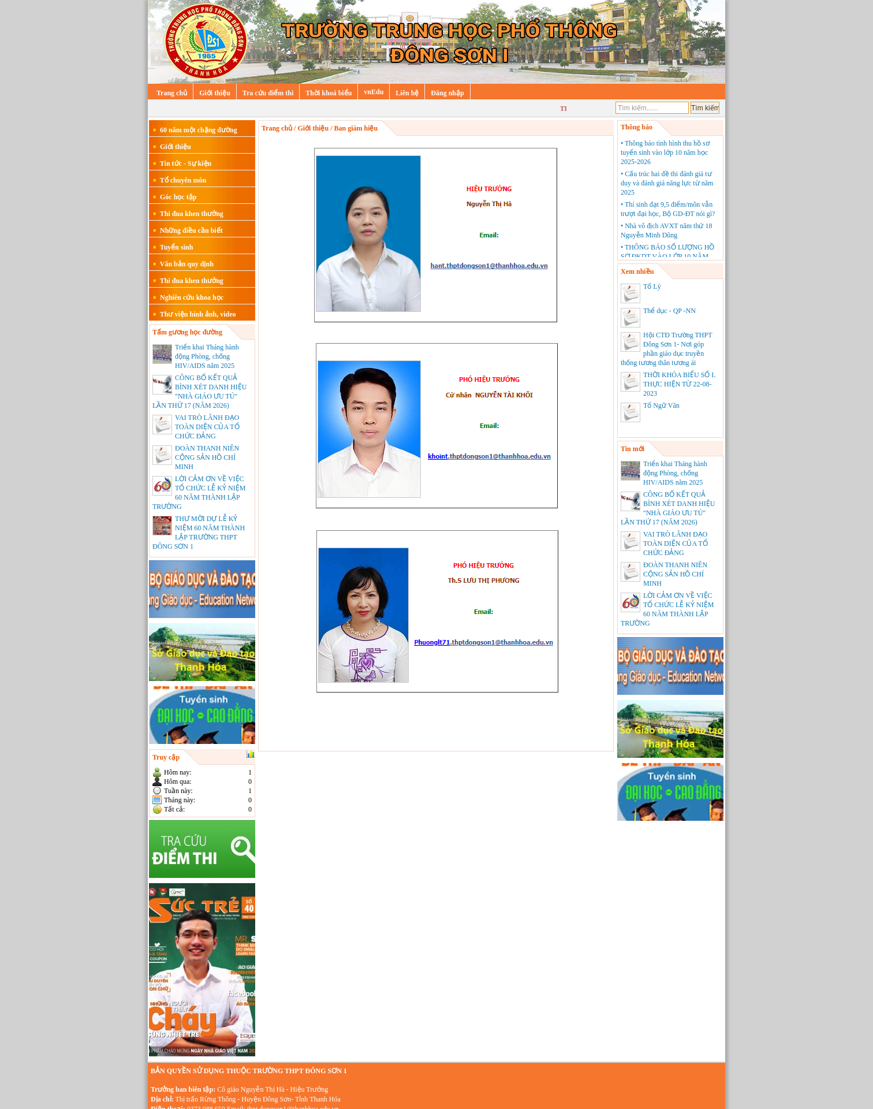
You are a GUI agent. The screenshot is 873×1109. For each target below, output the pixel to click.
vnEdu (373, 92)
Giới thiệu (214, 93)
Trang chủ (171, 93)
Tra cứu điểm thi (267, 93)
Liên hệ (407, 93)
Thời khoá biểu (328, 93)
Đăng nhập (447, 93)
